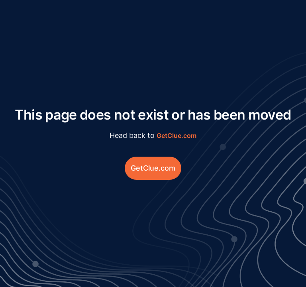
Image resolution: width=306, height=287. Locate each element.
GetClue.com (176, 136)
